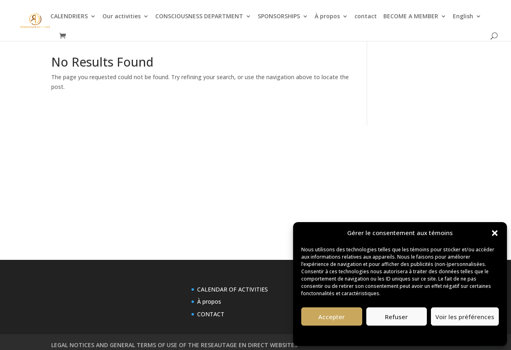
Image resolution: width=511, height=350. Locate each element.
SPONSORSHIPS (279, 16)
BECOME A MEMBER (410, 16)
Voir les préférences (464, 317)
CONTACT (210, 314)
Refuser (396, 317)
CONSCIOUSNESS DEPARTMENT (199, 16)
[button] (495, 233)
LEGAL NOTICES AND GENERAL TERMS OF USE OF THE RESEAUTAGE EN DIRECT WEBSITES (174, 345)
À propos (327, 16)
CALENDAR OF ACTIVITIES (232, 289)
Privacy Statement (424, 334)
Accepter (331, 317)
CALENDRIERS (69, 16)
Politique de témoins (376, 334)
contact (365, 16)
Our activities (121, 16)
